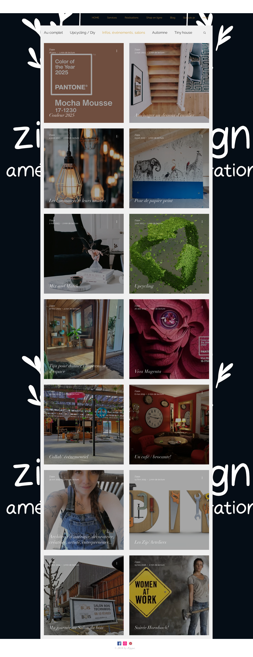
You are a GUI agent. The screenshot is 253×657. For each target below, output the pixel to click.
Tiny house (183, 32)
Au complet (53, 32)
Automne (159, 32)
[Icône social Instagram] (125, 643)
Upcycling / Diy (82, 32)
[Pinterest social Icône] (130, 643)
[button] (204, 33)
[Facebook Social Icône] (119, 643)
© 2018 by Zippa (125, 648)
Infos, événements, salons (123, 32)
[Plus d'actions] (118, 51)
